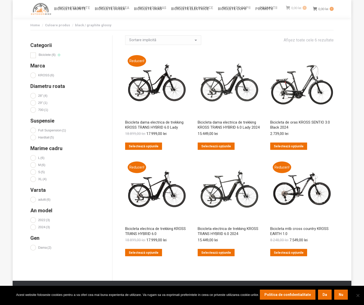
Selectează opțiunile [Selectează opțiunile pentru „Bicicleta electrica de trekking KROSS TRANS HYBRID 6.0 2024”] (216, 262)
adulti (44, 208)
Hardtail (46, 146)
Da (325, 295)
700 (43, 119)
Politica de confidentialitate (287, 295)
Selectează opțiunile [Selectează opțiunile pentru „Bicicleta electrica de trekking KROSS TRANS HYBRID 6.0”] (143, 262)
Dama (45, 257)
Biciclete (47, 64)
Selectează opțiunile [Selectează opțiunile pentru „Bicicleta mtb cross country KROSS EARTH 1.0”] (289, 262)
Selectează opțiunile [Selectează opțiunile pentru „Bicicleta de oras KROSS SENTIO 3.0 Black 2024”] (289, 155)
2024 (44, 236)
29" (43, 112)
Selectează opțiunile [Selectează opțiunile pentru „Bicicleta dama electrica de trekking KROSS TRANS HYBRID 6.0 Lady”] (143, 155)
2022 (44, 229)
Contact (283, 5)
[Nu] (357, 295)
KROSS (46, 84)
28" (43, 105)
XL (42, 188)
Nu (341, 295)
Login (298, 5)
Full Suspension (52, 139)
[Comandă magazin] (163, 49)
